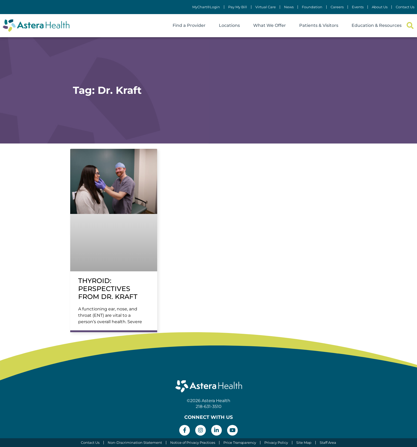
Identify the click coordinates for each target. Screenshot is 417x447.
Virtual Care (265, 7)
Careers (337, 7)
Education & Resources (377, 25)
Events (358, 7)
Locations (229, 25)
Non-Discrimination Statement (135, 442)
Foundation (312, 7)
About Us (379, 7)
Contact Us (405, 7)
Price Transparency (239, 442)
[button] (410, 25)
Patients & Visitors (318, 25)
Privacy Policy (276, 442)
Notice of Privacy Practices (192, 442)
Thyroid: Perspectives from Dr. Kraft (107, 289)
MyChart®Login (206, 7)
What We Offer (269, 25)
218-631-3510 (209, 406)
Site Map (303, 442)
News (289, 7)
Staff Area (328, 442)
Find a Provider (189, 25)
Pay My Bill (237, 7)
